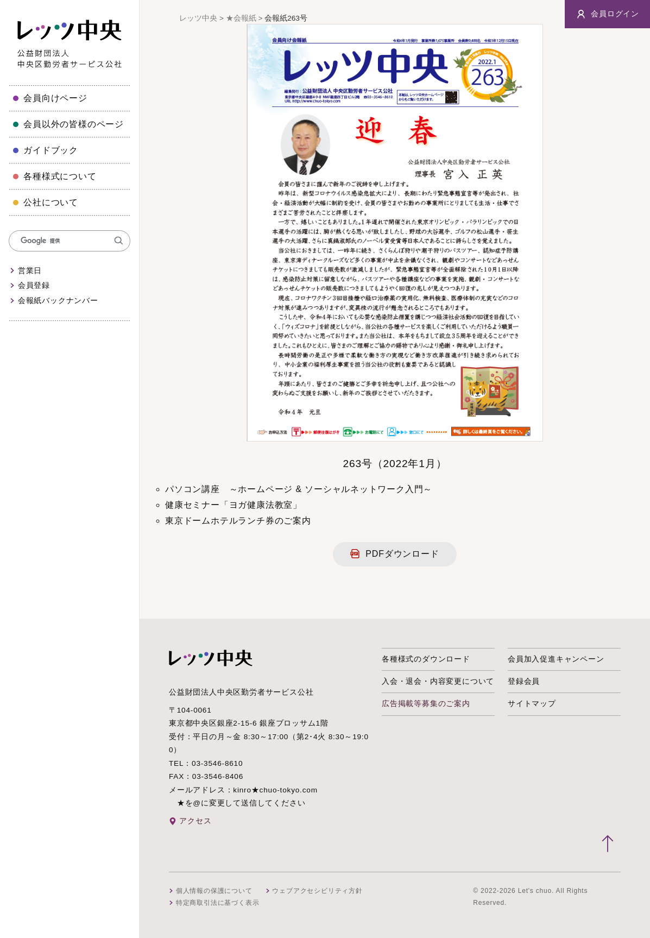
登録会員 (524, 681)
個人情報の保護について (214, 891)
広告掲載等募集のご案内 (426, 704)
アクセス (195, 821)
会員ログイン (607, 14)
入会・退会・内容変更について (438, 681)
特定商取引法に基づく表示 (218, 902)
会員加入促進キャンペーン (556, 659)
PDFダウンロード (402, 553)
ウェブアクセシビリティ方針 (317, 891)
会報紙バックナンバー (58, 301)
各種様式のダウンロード (426, 659)
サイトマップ (532, 704)
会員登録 (34, 285)
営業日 (30, 271)
